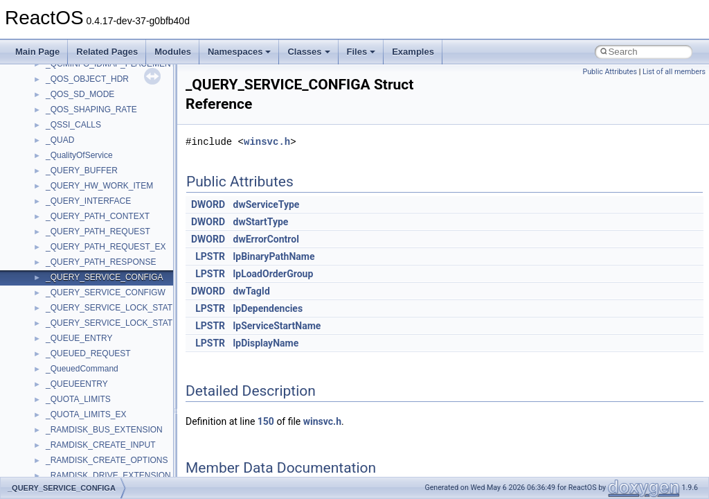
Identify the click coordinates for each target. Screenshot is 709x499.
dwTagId (251, 291)
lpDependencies (268, 308)
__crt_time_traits (76, 353)
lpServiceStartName (277, 325)
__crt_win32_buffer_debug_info (104, 384)
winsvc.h (267, 141)
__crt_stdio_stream (81, 277)
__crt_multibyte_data (84, 201)
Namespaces (239, 51)
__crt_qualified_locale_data (96, 216)
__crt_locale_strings (83, 170)
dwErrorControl (266, 239)
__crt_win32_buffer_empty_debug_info (117, 399)
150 (266, 421)
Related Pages (107, 51)
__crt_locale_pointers (85, 125)
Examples (413, 51)
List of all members (674, 71)
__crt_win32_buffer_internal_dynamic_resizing (131, 414)
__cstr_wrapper (74, 460)
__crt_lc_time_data (81, 79)
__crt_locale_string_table (92, 155)
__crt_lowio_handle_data (92, 186)
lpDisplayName (266, 343)
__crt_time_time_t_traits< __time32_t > (118, 323)
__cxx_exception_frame (90, 475)
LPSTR (210, 256)
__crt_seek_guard (79, 247)
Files (361, 51)
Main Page (37, 51)
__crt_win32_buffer (81, 369)
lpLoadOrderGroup (273, 273)
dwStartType (261, 221)
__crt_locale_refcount (85, 140)
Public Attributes (609, 71)
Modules (172, 51)
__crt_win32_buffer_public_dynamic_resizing (128, 445)
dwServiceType (266, 204)
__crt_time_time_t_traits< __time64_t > (118, 338)
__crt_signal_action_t (85, 262)
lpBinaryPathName (274, 256)
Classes (308, 51)
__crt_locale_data (78, 94)
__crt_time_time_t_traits (90, 308)
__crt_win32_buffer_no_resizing (104, 430)
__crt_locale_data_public (92, 109)
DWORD (208, 204)
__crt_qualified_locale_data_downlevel (117, 231)
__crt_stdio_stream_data (91, 292)
